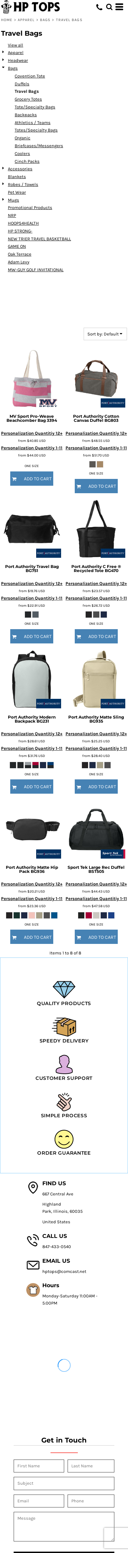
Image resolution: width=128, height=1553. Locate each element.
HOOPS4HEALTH (23, 223)
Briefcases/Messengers (39, 145)
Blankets (17, 176)
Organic (22, 137)
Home (6, 20)
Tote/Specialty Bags (35, 106)
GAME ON (17, 246)
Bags (45, 20)
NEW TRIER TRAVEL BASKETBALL (39, 238)
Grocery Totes (28, 99)
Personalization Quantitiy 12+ (31, 433)
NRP (12, 215)
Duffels (22, 83)
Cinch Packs (27, 161)
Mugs (13, 200)
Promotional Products (30, 207)
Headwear (18, 60)
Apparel (26, 20)
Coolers (22, 153)
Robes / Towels (23, 184)
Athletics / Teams (33, 122)
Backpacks (26, 114)
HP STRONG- (20, 231)
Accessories (20, 168)
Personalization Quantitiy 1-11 (31, 447)
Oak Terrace (19, 254)
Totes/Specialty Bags (36, 130)
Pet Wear (17, 192)
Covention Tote (30, 76)
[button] (109, 6)
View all (15, 45)
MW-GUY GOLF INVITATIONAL (35, 269)
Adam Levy (18, 261)
